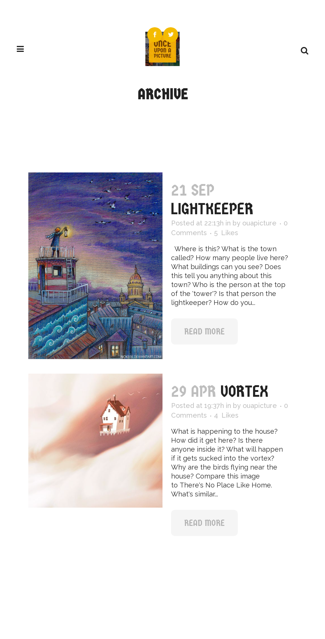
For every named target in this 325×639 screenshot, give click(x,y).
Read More (204, 331)
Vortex (244, 391)
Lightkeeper (212, 208)
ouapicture (259, 223)
